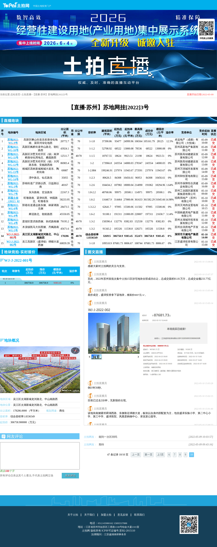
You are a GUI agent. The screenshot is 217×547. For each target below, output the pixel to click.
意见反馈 (122, 515)
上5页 (160, 454)
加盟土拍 (106, 515)
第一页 (148, 454)
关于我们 (89, 515)
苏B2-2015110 (127, 530)
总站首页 (15, 94)
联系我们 (139, 515)
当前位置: (5, 94)
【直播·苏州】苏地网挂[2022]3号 (50, 94)
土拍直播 (26, 94)
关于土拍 (73, 515)
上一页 (136, 454)
